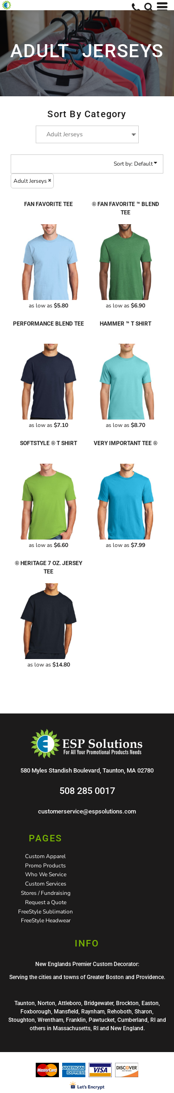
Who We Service (45, 874)
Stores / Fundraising (46, 893)
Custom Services (45, 883)
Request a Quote (45, 902)
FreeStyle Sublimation (45, 911)
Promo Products (45, 865)
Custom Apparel (45, 856)
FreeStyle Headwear (46, 920)
